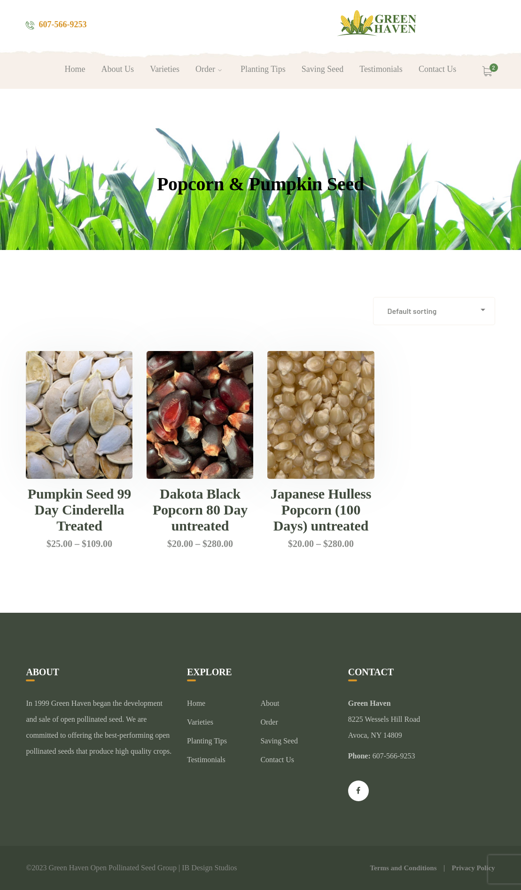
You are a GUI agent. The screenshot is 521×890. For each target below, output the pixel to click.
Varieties (200, 722)
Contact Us (277, 760)
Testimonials (206, 760)
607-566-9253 (62, 24)
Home (196, 703)
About (269, 703)
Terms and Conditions (403, 868)
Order (269, 722)
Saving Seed (279, 741)
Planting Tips (207, 741)
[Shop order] (434, 311)
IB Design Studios (209, 868)
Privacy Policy (473, 868)
